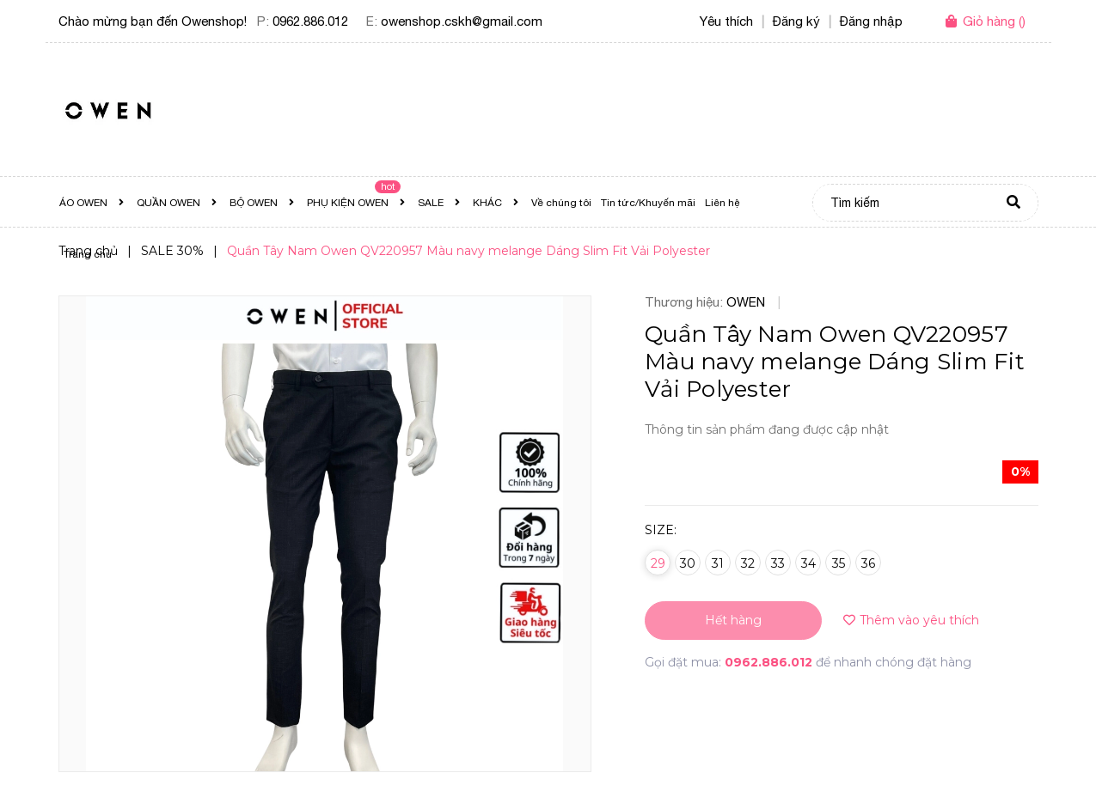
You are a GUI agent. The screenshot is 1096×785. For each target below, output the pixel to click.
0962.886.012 (310, 21)
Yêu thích (726, 21)
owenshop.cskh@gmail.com (461, 21)
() (994, 21)
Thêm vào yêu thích (911, 620)
